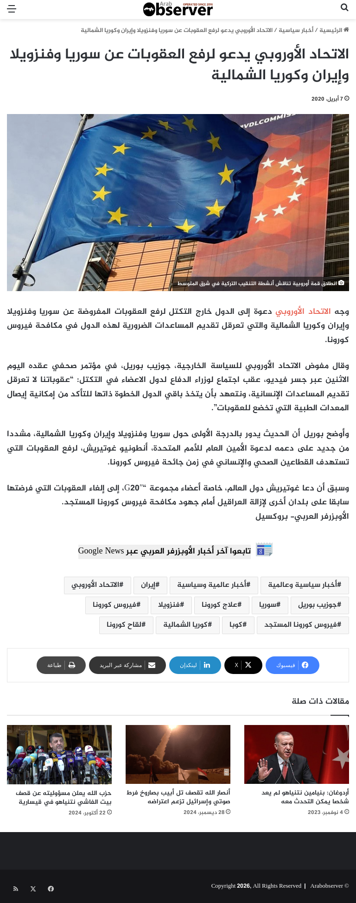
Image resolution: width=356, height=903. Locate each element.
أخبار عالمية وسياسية (211, 585)
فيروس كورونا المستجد (300, 625)
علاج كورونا (219, 605)
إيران (148, 585)
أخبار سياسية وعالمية (302, 585)
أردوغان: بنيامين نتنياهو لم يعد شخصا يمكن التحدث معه (305, 797)
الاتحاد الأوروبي (303, 312)
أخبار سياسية (296, 30)
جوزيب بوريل (317, 605)
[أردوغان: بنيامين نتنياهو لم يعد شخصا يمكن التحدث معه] (296, 754)
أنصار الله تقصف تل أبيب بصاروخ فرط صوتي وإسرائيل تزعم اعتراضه (178, 797)
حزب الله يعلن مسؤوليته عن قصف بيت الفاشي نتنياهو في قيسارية (64, 798)
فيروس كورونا (114, 605)
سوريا (267, 605)
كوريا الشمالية (185, 625)
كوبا (235, 625)
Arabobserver (326, 886)
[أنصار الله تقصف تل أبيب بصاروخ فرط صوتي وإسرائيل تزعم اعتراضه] (178, 754)
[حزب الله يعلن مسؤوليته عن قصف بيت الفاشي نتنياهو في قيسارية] (59, 754)
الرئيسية (334, 30)
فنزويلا (169, 605)
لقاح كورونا (124, 625)
